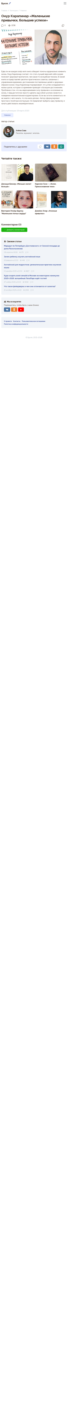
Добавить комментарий (14, 1298)
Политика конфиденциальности (16, 1392)
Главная (4, 10)
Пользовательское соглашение (33, 1389)
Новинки (23, 10)
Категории (14, 10)
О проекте (8, 1389)
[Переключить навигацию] (65, 3)
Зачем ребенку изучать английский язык (22, 1325)
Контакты (16, 1389)
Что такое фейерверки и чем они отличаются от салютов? (30, 1355)
